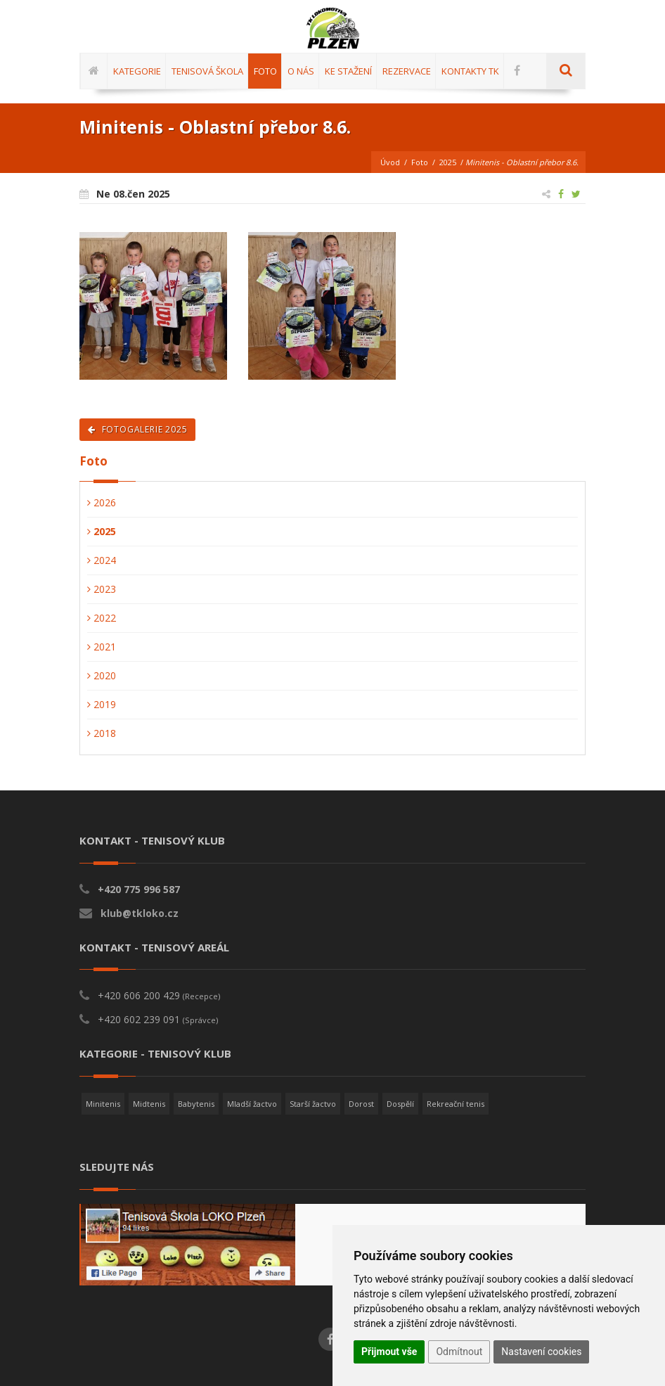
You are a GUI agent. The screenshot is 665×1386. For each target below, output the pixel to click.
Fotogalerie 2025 (137, 429)
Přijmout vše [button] (389, 1351)
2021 (101, 646)
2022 (101, 617)
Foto (419, 162)
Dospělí (400, 1103)
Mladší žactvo (252, 1103)
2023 (101, 589)
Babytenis (196, 1103)
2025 (447, 162)
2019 (101, 704)
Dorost (361, 1103)
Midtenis (149, 1103)
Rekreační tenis (455, 1103)
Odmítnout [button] (459, 1351)
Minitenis (103, 1103)
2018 (101, 733)
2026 (101, 502)
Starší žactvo (313, 1103)
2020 (101, 675)
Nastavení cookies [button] (541, 1351)
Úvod (390, 162)
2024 (101, 560)
